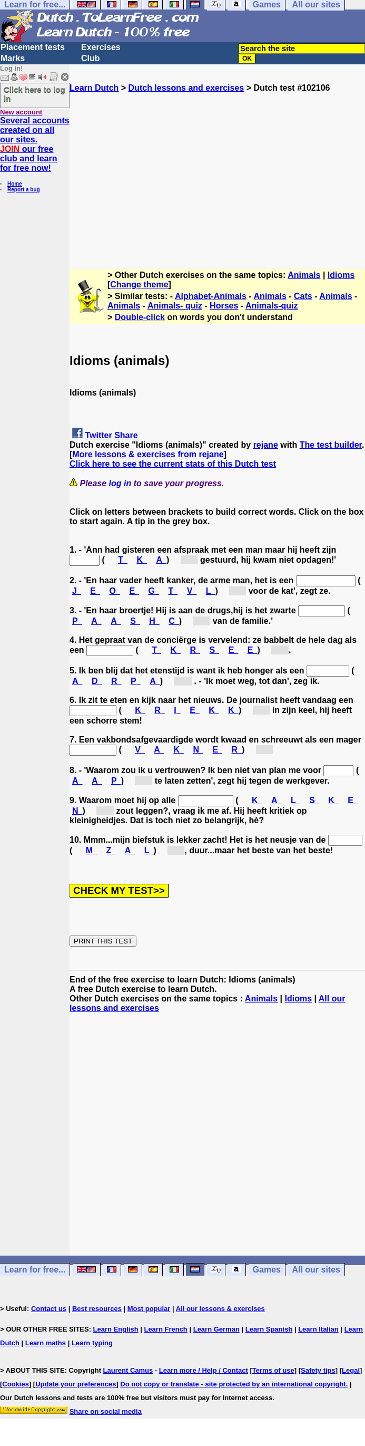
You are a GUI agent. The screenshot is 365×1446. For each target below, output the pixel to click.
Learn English (116, 1329)
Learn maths (45, 1343)
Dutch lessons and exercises (186, 87)
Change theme (139, 284)
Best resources (97, 1309)
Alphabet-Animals (210, 296)
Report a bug (23, 189)
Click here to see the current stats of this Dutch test (173, 463)
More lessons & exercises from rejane (147, 454)
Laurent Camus (128, 1370)
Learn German (216, 1329)
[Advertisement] (217, 166)
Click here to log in (34, 94)
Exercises (101, 47)
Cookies (15, 1384)
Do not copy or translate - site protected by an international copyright (233, 1384)
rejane (265, 444)
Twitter (98, 435)
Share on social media (106, 1411)
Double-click (140, 317)
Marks (13, 58)
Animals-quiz (271, 305)
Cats (303, 296)
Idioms (341, 275)
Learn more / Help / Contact (203, 1370)
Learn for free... (34, 1269)
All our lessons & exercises (220, 1309)
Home (14, 184)
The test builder (331, 444)
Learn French (165, 1329)
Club (90, 58)
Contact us (48, 1309)
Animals (304, 275)
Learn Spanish (269, 1329)
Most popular (149, 1309)
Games (267, 1269)
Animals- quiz (174, 305)
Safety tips (318, 1370)
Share (125, 435)
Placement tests (33, 47)
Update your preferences (75, 1384)
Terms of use (273, 1370)
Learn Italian (318, 1329)
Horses (224, 305)
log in (120, 483)
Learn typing (92, 1343)
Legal (351, 1370)
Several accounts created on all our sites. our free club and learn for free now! (35, 144)
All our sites (316, 1269)
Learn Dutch (94, 87)
